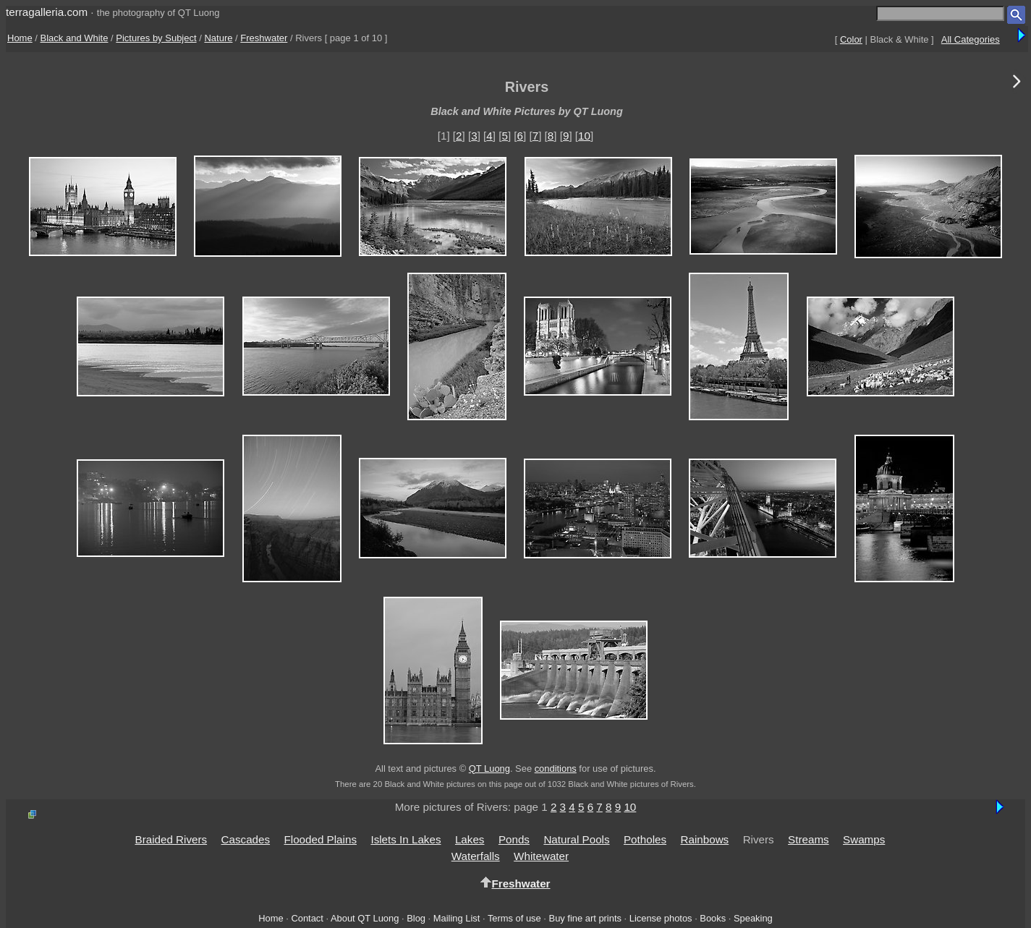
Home (20, 38)
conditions (556, 768)
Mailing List (456, 918)
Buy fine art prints (585, 918)
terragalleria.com (47, 12)
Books (713, 918)
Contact (307, 918)
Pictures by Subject (156, 38)
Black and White (75, 38)
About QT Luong (365, 918)
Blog (416, 918)
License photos (660, 918)
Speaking (753, 918)
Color (851, 39)
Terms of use (514, 918)
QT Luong (489, 768)
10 (584, 135)
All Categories (970, 39)
